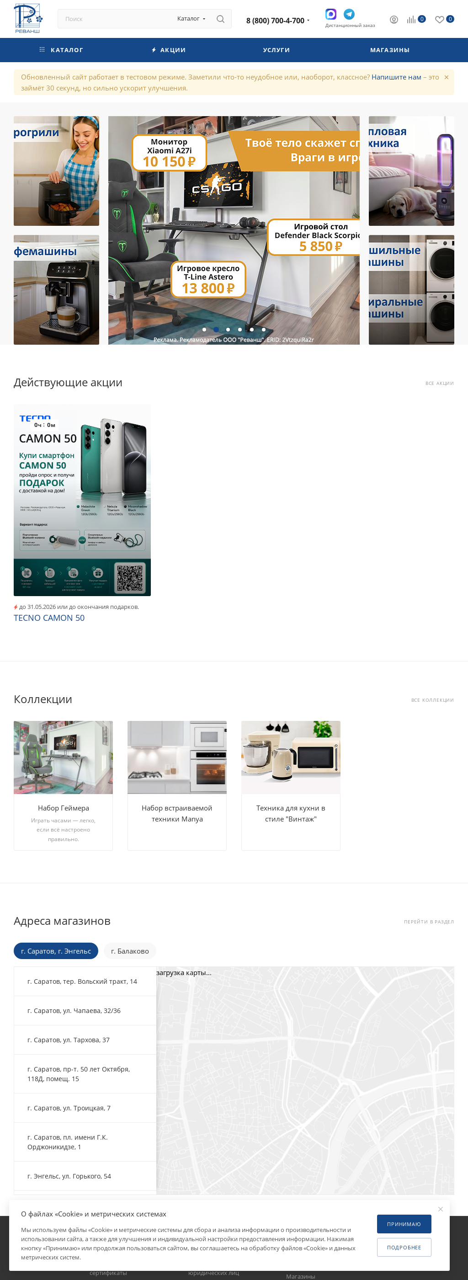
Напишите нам (396, 76)
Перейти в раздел (429, 922)
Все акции (439, 383)
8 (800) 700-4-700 (275, 21)
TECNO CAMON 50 (49, 617)
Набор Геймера (63, 807)
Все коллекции (432, 700)
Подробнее (404, 1247)
